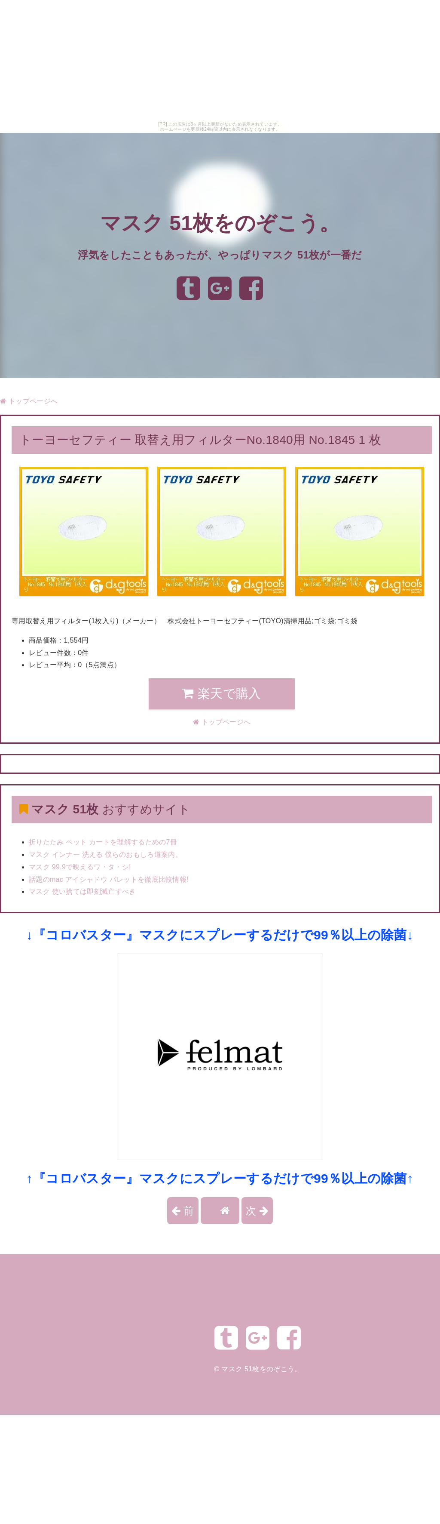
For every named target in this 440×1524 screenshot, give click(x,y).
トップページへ (29, 401)
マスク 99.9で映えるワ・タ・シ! (80, 867)
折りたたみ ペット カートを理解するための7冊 (103, 842)
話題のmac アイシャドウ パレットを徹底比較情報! (109, 879)
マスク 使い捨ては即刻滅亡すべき (82, 891)
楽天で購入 (221, 693)
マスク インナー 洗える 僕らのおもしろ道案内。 (105, 854)
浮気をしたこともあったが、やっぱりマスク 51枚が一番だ (220, 255)
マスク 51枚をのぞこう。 (220, 223)
